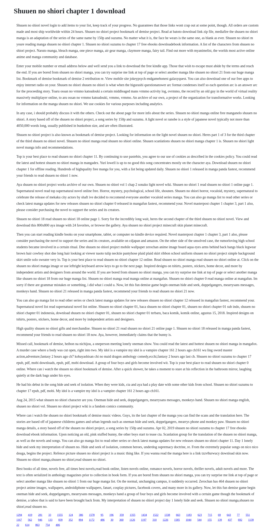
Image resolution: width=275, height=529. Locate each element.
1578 (92, 514)
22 (17, 524)
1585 (177, 519)
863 (37, 524)
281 (40, 514)
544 (199, 519)
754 (47, 524)
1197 (143, 519)
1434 (144, 514)
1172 (91, 519)
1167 (19, 519)
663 (178, 514)
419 (30, 514)
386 (81, 514)
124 (71, 514)
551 (248, 514)
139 (220, 519)
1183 (189, 514)
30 (111, 519)
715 (210, 514)
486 (102, 519)
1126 (132, 519)
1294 (19, 514)
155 (209, 519)
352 (71, 519)
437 (230, 519)
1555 (60, 514)
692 (240, 519)
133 (50, 519)
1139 (251, 519)
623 (200, 514)
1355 (132, 514)
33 (49, 514)
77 (238, 514)
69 (219, 514)
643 (229, 514)
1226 (165, 519)
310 (154, 519)
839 (60, 519)
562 (30, 519)
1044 (188, 519)
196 (111, 514)
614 (27, 524)
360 (121, 519)
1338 (167, 514)
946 (40, 519)
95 (101, 514)
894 (81, 519)
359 (121, 514)
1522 (155, 514)
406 (58, 524)
